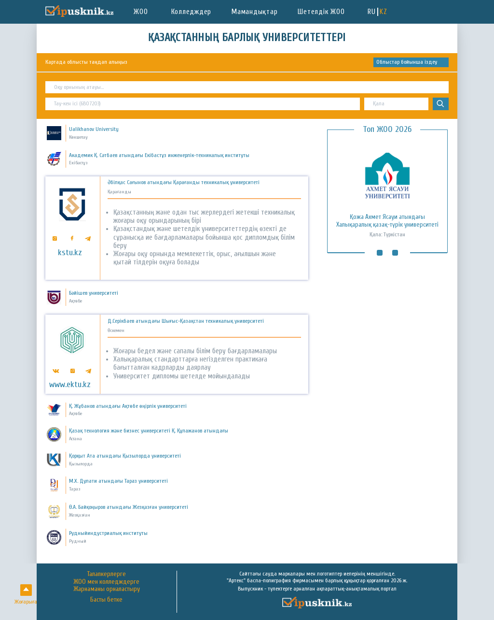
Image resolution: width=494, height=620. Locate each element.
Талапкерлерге (106, 574)
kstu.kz (70, 253)
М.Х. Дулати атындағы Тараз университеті (118, 480)
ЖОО (141, 12)
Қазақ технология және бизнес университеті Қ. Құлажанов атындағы (148, 430)
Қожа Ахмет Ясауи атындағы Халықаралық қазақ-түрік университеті (387, 221)
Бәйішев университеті (93, 292)
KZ (383, 12)
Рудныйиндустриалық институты (108, 533)
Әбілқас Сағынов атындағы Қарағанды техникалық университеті (184, 182)
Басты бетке (106, 600)
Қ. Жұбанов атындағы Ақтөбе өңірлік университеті (128, 406)
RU (372, 12)
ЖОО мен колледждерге (106, 582)
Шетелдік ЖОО (321, 12)
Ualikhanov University (94, 129)
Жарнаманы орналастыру (106, 589)
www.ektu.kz (70, 384)
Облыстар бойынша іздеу (406, 61)
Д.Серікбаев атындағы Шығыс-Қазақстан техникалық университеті (186, 321)
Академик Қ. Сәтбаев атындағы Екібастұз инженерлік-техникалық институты (159, 155)
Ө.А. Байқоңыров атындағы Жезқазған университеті (128, 507)
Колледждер (191, 12)
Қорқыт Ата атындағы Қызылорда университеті (125, 455)
